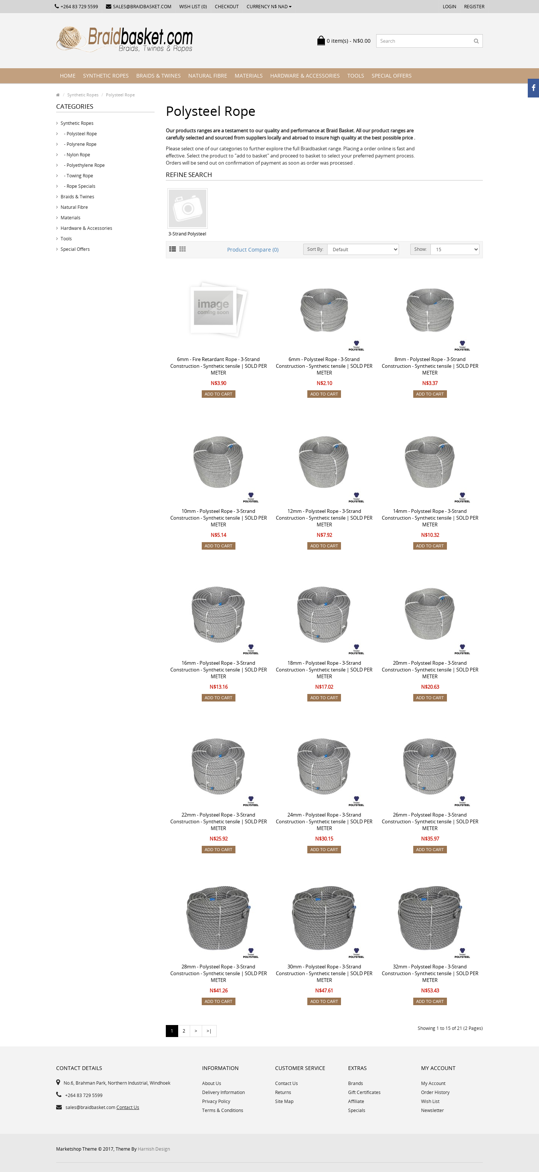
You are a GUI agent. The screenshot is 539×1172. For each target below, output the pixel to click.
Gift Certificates (364, 1092)
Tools (355, 75)
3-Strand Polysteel (187, 234)
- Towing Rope (77, 175)
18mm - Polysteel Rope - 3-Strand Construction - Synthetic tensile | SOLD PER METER (324, 669)
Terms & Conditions (222, 1110)
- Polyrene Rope (79, 144)
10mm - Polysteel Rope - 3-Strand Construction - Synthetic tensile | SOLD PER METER (218, 518)
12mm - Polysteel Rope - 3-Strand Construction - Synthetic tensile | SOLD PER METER (324, 518)
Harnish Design (154, 1149)
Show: (420, 249)
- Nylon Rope (75, 154)
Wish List (430, 1101)
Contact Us (127, 1107)
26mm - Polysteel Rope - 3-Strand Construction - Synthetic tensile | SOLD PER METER (430, 821)
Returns (283, 1092)
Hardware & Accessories (305, 75)
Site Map (284, 1101)
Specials (356, 1110)
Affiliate (356, 1101)
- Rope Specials (78, 186)
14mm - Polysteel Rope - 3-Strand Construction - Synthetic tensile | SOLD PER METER (430, 518)
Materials (249, 75)
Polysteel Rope (120, 94)
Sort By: (315, 249)
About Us (211, 1083)
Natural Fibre (207, 75)
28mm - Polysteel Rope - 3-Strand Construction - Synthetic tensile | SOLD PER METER (218, 973)
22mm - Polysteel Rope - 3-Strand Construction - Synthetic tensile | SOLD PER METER (218, 821)
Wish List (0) (193, 6)
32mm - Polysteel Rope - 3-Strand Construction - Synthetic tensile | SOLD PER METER (430, 973)
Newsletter (432, 1110)
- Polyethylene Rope (83, 165)
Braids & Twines (158, 75)
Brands (355, 1083)
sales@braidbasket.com (138, 6)
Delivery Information (223, 1092)
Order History (435, 1092)
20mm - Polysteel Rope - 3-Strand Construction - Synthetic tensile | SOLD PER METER (430, 669)
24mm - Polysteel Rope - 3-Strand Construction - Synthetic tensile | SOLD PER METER (324, 821)
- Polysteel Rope (79, 133)
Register (474, 6)
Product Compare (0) (252, 249)
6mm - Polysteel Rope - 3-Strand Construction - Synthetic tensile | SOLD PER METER (324, 366)
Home (68, 75)
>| (209, 1031)
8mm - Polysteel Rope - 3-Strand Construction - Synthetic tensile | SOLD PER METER (430, 366)
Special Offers (392, 75)
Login (449, 6)
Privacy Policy (216, 1101)
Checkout (227, 6)
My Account (433, 1083)
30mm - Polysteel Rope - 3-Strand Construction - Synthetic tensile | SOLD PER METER (324, 973)
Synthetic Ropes (106, 75)
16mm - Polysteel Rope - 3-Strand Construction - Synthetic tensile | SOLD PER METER (218, 669)
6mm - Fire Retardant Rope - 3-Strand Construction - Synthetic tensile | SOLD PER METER (218, 366)
